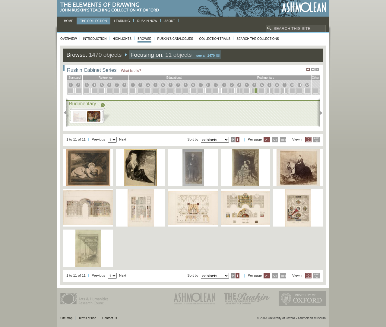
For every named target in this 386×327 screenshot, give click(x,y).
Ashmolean (304, 7)
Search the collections (257, 38)
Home (68, 21)
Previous (66, 113)
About (169, 21)
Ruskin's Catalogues (175, 38)
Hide (317, 69)
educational (174, 77)
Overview (68, 38)
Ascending (233, 139)
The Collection (93, 21)
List (316, 139)
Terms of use (87, 318)
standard (74, 77)
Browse (144, 38)
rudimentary (265, 77)
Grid (308, 139)
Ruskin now (147, 21)
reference (105, 77)
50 (275, 140)
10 (200, 85)
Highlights (121, 38)
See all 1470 (205, 55)
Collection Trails (214, 38)
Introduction (94, 38)
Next (319, 113)
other (315, 77)
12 (215, 85)
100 (283, 140)
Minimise (313, 69)
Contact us (109, 318)
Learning (122, 21)
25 (267, 140)
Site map (66, 318)
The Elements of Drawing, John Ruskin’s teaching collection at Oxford (111, 7)
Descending (237, 139)
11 (208, 85)
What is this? (131, 70)
